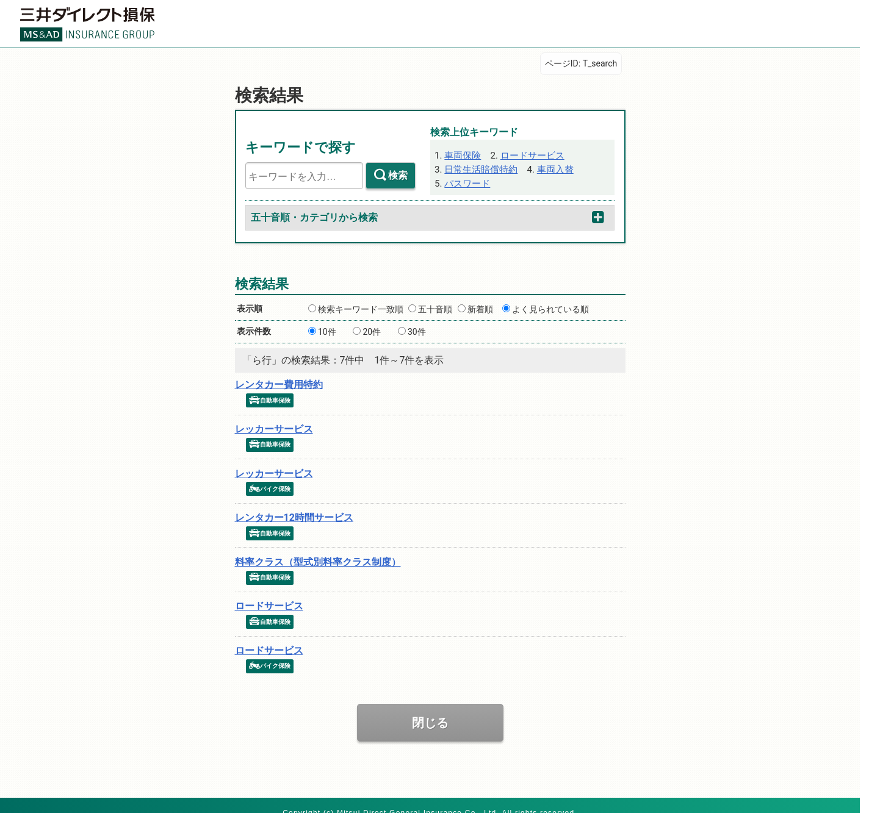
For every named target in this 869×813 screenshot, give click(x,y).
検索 (398, 175)
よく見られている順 (550, 306)
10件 (327, 329)
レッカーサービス (274, 424)
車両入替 (547, 166)
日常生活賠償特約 (478, 166)
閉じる (430, 708)
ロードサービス (525, 154)
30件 (417, 329)
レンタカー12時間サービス (294, 509)
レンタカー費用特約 (279, 381)
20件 (371, 329)
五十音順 (435, 306)
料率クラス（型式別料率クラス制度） (318, 551)
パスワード (465, 179)
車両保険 (461, 154)
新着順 (480, 306)
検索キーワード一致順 (360, 306)
